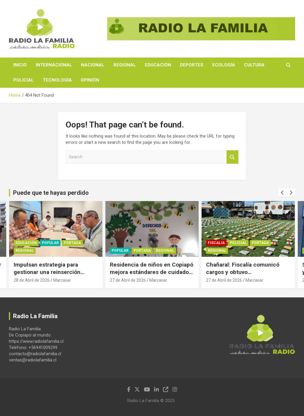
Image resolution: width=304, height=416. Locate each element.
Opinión (90, 80)
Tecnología (57, 80)
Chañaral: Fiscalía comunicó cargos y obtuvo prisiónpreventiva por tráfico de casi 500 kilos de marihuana (247, 275)
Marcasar (62, 280)
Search (232, 157)
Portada (72, 243)
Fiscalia (216, 243)
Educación (158, 65)
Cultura (254, 65)
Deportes (191, 65)
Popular (50, 243)
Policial (23, 80)
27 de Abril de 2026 (128, 280)
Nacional (92, 65)
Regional (124, 65)
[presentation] (282, 193)
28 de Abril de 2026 (32, 280)
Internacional (54, 65)
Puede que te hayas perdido (51, 192)
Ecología (223, 65)
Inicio (20, 65)
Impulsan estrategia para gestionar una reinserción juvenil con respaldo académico (55, 272)
